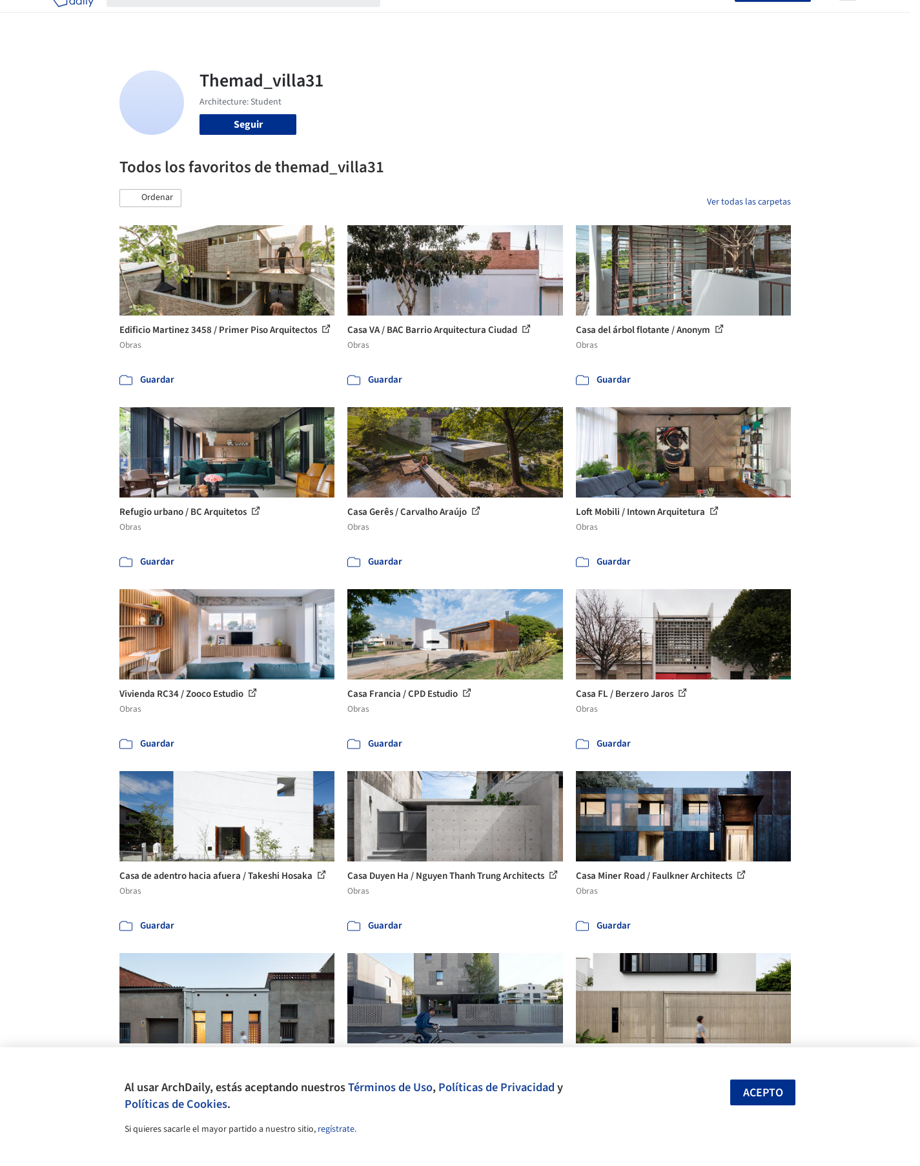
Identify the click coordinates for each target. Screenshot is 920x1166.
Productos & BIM (520, 18)
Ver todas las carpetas (749, 201)
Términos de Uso (390, 1087)
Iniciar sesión (698, 18)
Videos (628, 18)
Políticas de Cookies (176, 1104)
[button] (150, 198)
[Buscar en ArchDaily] (254, 18)
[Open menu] (847, 18)
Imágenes (451, 18)
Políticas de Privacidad (496, 1087)
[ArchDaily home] (73, 18)
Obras (406, 18)
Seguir (248, 124)
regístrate (336, 1129)
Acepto (763, 1093)
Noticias (585, 18)
